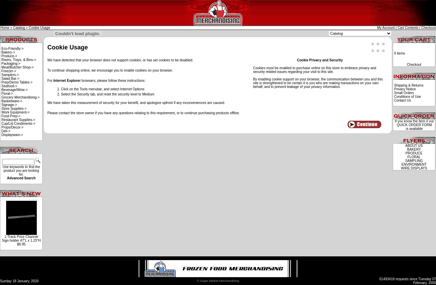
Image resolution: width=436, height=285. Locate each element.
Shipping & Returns (408, 85)
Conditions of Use (407, 97)
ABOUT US (414, 146)
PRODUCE (413, 153)
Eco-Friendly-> (12, 48)
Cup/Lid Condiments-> (18, 123)
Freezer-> (8, 71)
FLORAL (414, 157)
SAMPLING (414, 161)
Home (5, 28)
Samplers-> (10, 75)
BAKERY (414, 149)
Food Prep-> (10, 116)
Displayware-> (12, 135)
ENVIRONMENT (414, 164)
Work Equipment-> (15, 112)
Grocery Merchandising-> (20, 97)
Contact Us (402, 100)
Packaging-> (10, 63)
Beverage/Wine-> (14, 90)
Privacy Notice (405, 89)
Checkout (428, 28)
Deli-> (5, 131)
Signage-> (9, 105)
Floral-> (7, 93)
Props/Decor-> (12, 127)
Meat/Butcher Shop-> (17, 67)
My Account (386, 28)
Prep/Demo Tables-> (16, 82)
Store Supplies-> (14, 108)
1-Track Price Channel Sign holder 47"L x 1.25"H (21, 238)
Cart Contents (408, 28)
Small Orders (404, 93)
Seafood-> (9, 86)
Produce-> (9, 56)
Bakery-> (8, 52)
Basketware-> (11, 101)
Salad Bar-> (10, 78)
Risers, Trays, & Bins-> (18, 60)
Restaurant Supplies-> (18, 120)
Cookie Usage (39, 28)
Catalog (19, 28)
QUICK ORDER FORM (414, 125)
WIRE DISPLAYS (414, 168)
